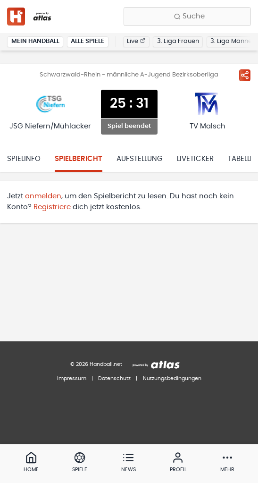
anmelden (43, 196)
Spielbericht (78, 158)
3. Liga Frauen (178, 41)
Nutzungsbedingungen (172, 378)
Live (136, 41)
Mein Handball (35, 41)
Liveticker (195, 158)
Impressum (71, 378)
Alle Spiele (87, 41)
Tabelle (241, 158)
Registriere (52, 207)
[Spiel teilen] (244, 75)
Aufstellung (140, 158)
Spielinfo (24, 158)
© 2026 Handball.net (96, 364)
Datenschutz (114, 378)
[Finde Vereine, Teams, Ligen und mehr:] (187, 16)
